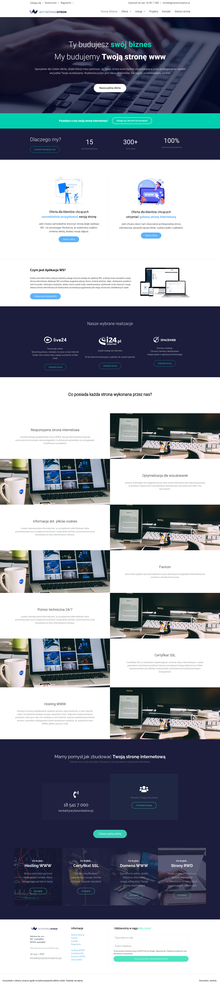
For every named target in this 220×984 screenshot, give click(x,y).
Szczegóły (38, 891)
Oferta (126, 11)
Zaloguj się (35, 3)
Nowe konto (51, 3)
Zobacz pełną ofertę (110, 833)
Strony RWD (76, 960)
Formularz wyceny (144, 805)
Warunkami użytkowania (123, 954)
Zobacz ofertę (69, 239)
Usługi (140, 11)
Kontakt (166, 11)
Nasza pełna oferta (110, 87)
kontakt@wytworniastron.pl (176, 3)
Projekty (153, 11)
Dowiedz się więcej (74, 981)
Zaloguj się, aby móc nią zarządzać (132, 121)
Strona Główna (109, 11)
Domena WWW (78, 956)
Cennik (74, 938)
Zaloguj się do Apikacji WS (45, 296)
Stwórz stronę (182, 11)
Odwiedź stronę (55, 367)
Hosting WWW (78, 950)
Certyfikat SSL (77, 953)
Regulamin (66, 3)
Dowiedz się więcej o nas (45, 149)
